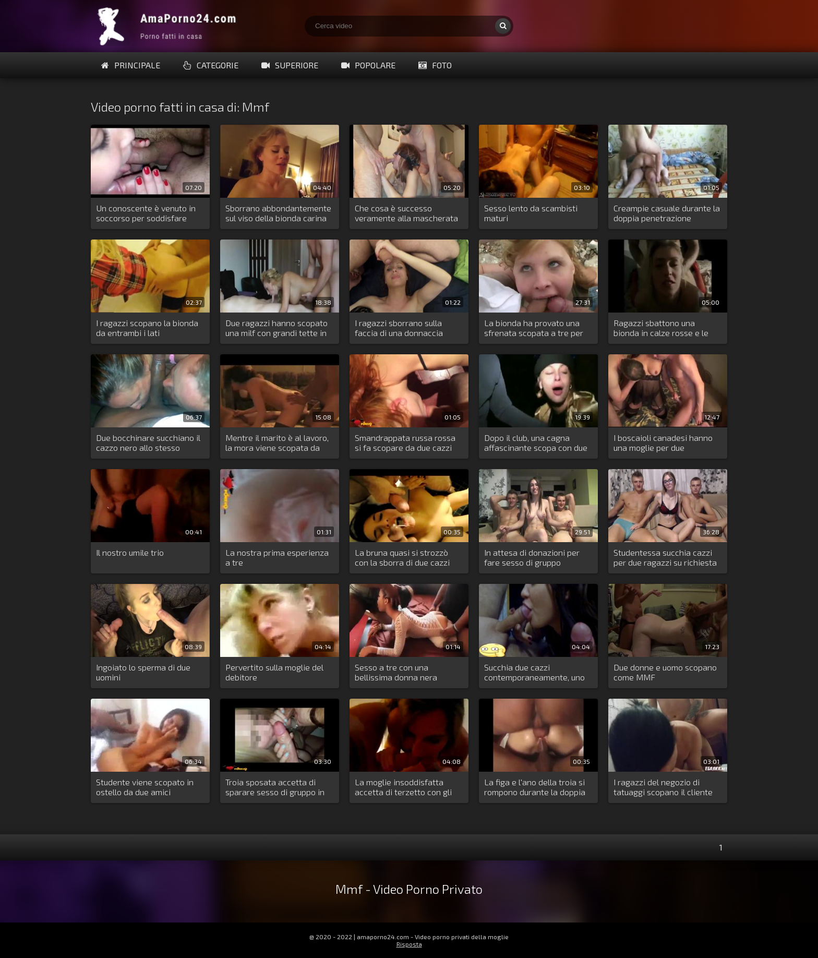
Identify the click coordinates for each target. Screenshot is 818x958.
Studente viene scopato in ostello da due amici (145, 787)
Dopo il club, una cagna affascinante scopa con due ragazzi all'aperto (535, 443)
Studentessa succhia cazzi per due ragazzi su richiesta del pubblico (665, 557)
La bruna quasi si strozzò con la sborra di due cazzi (402, 557)
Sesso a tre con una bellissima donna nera (396, 672)
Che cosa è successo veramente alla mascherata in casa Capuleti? (406, 213)
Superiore (289, 65)
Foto (435, 65)
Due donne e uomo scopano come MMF (665, 672)
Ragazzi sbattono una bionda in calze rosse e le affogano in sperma (661, 328)
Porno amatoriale (169, 26)
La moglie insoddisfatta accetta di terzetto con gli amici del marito (403, 787)
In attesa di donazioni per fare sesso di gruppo (532, 557)
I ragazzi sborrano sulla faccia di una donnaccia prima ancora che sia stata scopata (405, 328)
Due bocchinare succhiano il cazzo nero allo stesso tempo (148, 443)
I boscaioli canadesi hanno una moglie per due (663, 442)
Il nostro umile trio (130, 552)
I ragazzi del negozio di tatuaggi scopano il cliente (663, 787)
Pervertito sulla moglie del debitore (274, 672)
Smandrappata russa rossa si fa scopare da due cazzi (405, 442)
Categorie (210, 65)
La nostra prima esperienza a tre (277, 557)
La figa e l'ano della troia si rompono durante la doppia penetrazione (534, 787)
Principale (130, 65)
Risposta (409, 944)
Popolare (368, 65)
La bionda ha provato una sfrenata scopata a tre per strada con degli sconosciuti (536, 328)
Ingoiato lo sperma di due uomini (143, 672)
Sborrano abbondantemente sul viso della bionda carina (278, 213)
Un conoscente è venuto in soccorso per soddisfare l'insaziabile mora (146, 213)
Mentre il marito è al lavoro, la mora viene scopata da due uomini (277, 443)
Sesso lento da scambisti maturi (531, 213)
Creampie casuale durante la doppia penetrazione (667, 213)
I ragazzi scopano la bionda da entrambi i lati (147, 328)
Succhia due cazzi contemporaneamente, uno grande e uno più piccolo (534, 672)
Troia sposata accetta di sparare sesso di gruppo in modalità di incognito (274, 787)
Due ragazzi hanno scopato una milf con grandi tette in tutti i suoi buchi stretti (276, 328)
